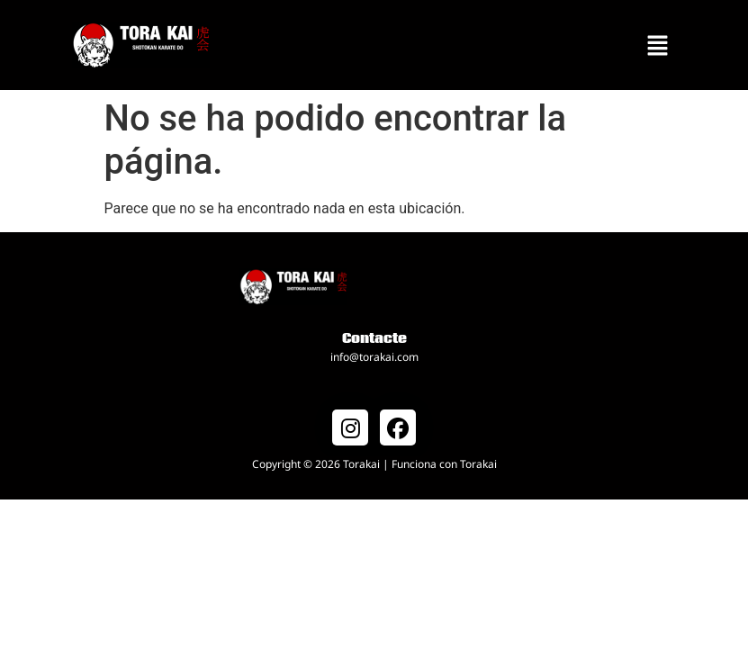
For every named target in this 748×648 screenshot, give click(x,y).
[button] (658, 45)
